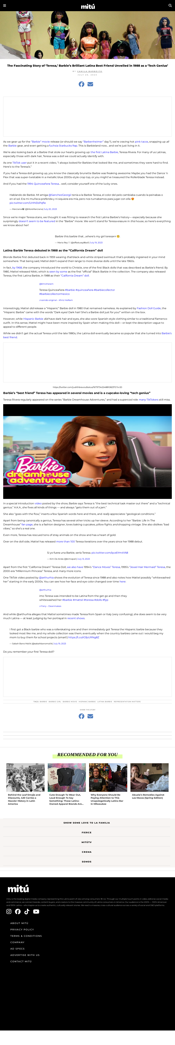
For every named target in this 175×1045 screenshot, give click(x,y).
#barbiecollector (104, 289)
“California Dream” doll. (75, 275)
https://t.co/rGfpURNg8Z (83, 637)
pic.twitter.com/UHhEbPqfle (28, 202)
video (38, 503)
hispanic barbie (87, 702)
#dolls (98, 599)
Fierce (87, 832)
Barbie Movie (70, 702)
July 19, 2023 (96, 242)
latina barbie (104, 702)
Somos (86, 861)
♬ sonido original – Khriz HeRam (56, 300)
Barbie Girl (55, 702)
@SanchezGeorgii (60, 194)
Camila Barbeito (89, 71)
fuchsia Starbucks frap (63, 145)
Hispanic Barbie (33, 318)
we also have (75, 567)
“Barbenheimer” (93, 141)
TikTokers (148, 399)
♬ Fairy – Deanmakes (50, 606)
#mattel (78, 599)
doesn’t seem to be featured (37, 221)
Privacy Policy (22, 929)
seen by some (58, 271)
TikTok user (19, 162)
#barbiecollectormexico (54, 293)
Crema (87, 852)
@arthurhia (46, 577)
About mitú (19, 923)
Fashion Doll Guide (149, 308)
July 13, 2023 (83, 559)
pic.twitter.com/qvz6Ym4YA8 (109, 552)
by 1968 (17, 267)
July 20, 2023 (50, 209)
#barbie (70, 289)
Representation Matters (127, 702)
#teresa (89, 599)
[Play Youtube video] (87, 451)
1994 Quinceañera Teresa (43, 183)
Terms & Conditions (26, 936)
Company (17, 942)
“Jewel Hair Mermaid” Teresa (147, 567)
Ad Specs (17, 948)
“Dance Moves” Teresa (106, 567)
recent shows (76, 618)
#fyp (105, 599)
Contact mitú (21, 961)
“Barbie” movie (40, 141)
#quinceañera (84, 289)
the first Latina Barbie (104, 152)
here (123, 581)
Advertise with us (25, 955)
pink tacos (141, 141)
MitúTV (87, 842)
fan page (27, 524)
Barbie (12, 145)
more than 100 (65, 541)
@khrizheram (46, 284)
